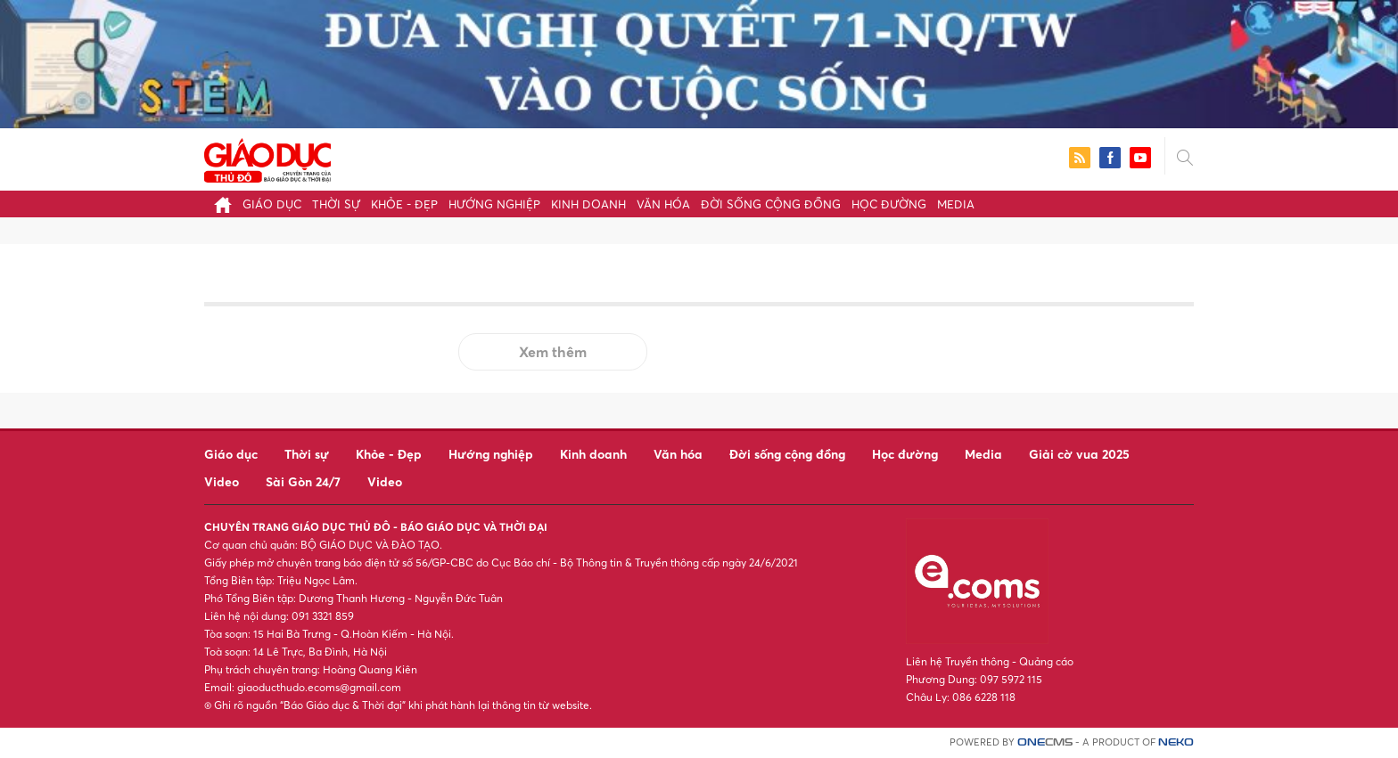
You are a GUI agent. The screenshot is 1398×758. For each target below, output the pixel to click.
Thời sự (336, 204)
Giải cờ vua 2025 (1079, 453)
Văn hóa (663, 204)
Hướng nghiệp (494, 204)
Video (221, 481)
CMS (1045, 742)
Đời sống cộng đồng (771, 204)
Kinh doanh (588, 204)
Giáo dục (272, 204)
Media (955, 204)
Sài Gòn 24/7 (303, 481)
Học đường (888, 204)
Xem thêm (553, 352)
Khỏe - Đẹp (404, 204)
